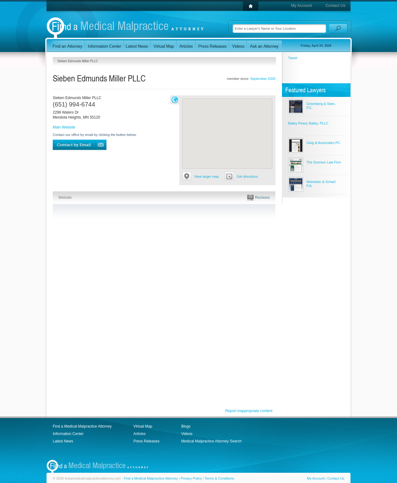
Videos (186, 434)
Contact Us (335, 5)
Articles (139, 434)
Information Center (68, 434)
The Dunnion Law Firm (323, 162)
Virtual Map (142, 426)
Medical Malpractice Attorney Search (211, 441)
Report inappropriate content (248, 411)
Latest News (63, 441)
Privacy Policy (191, 478)
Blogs (185, 426)
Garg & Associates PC (323, 143)
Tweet (292, 58)
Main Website (64, 127)
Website (65, 197)
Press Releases (146, 441)
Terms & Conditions (219, 478)
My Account (301, 5)
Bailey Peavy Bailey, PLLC (308, 123)
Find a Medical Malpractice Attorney (82, 426)
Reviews (258, 198)
